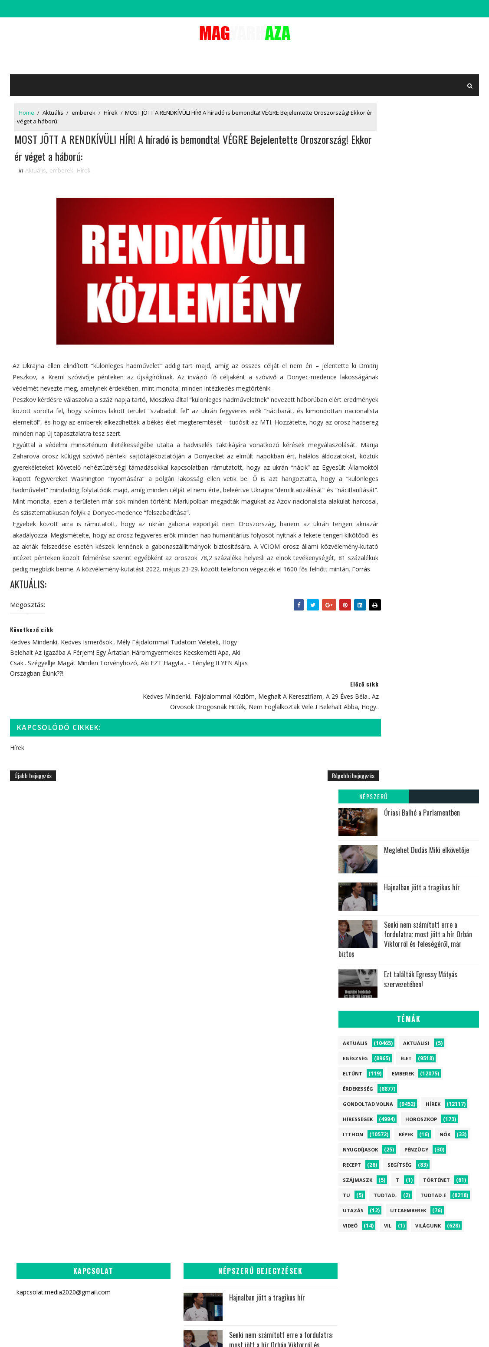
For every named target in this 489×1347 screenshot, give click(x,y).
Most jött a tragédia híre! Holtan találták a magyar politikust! (206, 1047)
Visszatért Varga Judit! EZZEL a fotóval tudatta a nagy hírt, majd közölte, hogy (184, 1182)
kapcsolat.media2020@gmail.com (232, 1331)
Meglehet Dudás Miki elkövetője (426, 174)
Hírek (111, 114)
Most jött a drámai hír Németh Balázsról (324, 1017)
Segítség (399, 488)
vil (387, 549)
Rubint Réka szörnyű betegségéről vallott (323, 930)
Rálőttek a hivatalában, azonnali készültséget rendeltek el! (183, 1231)
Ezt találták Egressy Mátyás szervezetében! (420, 303)
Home (26, 114)
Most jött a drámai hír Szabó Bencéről (204, 968)
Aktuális (53, 114)
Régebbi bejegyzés (301, 805)
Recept (352, 488)
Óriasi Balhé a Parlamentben (422, 136)
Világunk (428, 549)
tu (346, 519)
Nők (445, 458)
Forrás (293, 610)
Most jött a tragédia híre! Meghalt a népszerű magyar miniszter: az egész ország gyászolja (183, 1132)
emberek (83, 114)
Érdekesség (358, 412)
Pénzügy (416, 473)
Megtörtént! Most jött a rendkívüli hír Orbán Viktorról (205, 1087)
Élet (406, 382)
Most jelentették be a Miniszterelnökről (207, 1272)
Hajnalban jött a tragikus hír (422, 211)
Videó (350, 549)
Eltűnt (352, 397)
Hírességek (358, 443)
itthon (353, 458)
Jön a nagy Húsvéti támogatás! (203, 1005)
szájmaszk (357, 504)
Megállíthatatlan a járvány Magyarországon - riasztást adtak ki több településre (297, 977)
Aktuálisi (416, 367)
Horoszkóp (421, 443)
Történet (436, 504)
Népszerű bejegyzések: (374, 121)
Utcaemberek (408, 534)
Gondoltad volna (368, 428)
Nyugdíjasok (360, 473)
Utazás (353, 534)
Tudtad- (385, 519)
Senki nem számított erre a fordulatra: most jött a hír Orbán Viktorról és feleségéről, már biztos (405, 263)
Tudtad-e (433, 519)
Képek (406, 458)
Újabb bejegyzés (33, 805)
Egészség (355, 382)
